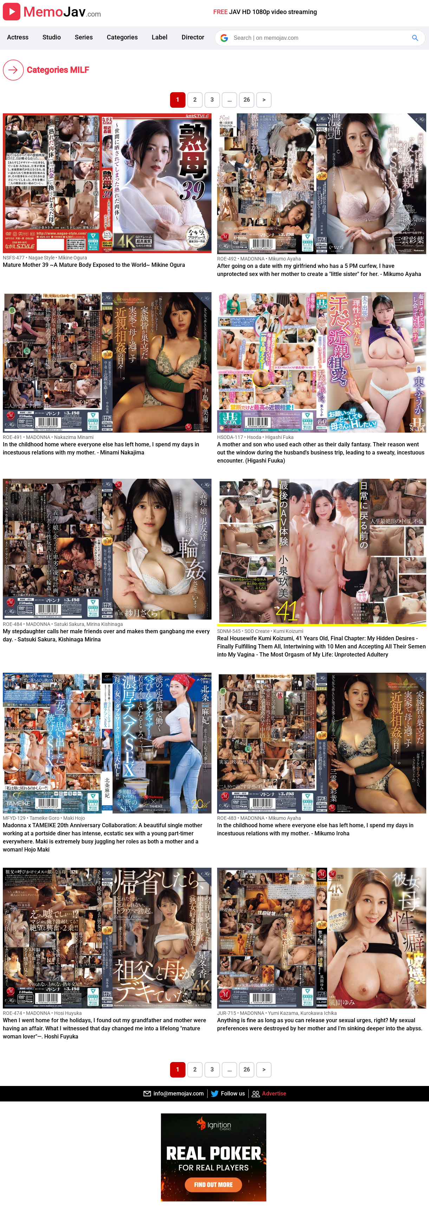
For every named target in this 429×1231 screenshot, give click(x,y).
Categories (122, 37)
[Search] (320, 38)
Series (84, 37)
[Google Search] (416, 38)
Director (193, 37)
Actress (17, 37)
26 (246, 99)
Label (160, 37)
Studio (52, 37)
